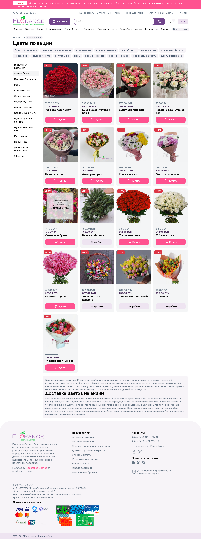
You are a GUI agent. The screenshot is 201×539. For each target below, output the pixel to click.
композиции (83, 50)
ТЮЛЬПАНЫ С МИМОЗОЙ (133, 296)
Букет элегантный (131, 109)
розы (77, 55)
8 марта (165, 29)
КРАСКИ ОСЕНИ (128, 174)
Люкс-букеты (72, 29)
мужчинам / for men (172, 50)
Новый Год (20, 141)
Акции (18, 29)
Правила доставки (34, 6)
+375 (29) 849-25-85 (24, 12)
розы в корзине (94, 55)
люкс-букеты (129, 50)
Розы (40, 29)
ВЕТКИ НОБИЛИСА (93, 235)
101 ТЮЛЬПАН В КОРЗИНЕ (91, 298)
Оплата (101, 12)
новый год (21, 55)
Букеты (29, 29)
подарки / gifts (41, 55)
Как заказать (86, 12)
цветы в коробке (171, 55)
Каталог (151, 12)
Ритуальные (21, 136)
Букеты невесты (107, 29)
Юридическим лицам (85, 459)
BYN (183, 21)
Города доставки (134, 12)
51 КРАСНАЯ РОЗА (129, 235)
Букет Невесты (23, 107)
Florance (17, 37)
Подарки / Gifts (23, 101)
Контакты (181, 12)
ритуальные (62, 55)
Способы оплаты (81, 454)
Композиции (53, 29)
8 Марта (19, 156)
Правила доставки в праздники (91, 446)
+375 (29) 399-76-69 (145, 441)
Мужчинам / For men (23, 129)
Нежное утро (54, 174)
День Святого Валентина (22, 149)
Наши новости (80, 463)
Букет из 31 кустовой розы (96, 111)
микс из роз (148, 50)
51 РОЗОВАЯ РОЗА (55, 296)
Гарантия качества (83, 437)
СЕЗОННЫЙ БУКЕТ (56, 235)
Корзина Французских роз (170, 111)
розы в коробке (118, 55)
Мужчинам (151, 29)
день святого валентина (56, 50)
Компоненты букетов (84, 472)
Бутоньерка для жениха (23, 120)
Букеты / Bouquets (25, 79)
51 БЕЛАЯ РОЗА (165, 235)
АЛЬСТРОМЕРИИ (92, 174)
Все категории (182, 29)
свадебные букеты (144, 55)
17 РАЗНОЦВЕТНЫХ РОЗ (59, 360)
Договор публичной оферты (151, 3)
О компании (114, 12)
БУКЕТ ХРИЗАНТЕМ (167, 174)
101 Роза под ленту (58, 109)
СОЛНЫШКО (163, 296)
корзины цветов (106, 50)
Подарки (89, 29)
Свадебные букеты (131, 29)
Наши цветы (165, 12)
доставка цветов (37, 468)
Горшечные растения (21, 66)
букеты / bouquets (26, 50)
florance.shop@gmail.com (148, 446)
